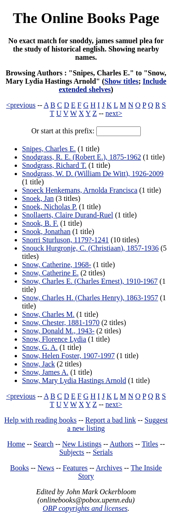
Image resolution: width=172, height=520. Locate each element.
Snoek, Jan (38, 198)
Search (43, 444)
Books (19, 468)
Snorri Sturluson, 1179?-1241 (65, 240)
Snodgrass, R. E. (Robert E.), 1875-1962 (81, 157)
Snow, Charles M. (48, 314)
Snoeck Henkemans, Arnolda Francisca (79, 190)
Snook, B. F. (40, 223)
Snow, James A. (45, 372)
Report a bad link (110, 420)
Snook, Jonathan (46, 231)
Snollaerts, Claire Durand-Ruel (67, 215)
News (46, 468)
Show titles (122, 81)
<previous (20, 105)
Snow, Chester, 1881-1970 (61, 322)
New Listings (81, 444)
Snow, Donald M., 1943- (58, 331)
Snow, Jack (38, 364)
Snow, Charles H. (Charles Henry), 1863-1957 (90, 298)
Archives (109, 468)
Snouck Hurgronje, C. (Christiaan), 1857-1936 (90, 248)
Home (16, 444)
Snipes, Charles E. (49, 149)
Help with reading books (40, 420)
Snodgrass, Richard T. (54, 165)
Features (75, 468)
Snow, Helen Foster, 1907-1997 (68, 356)
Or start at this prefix (61, 131)
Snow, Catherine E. (50, 273)
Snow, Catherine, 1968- (56, 265)
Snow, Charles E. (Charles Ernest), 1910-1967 (90, 281)
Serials (103, 452)
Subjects (71, 452)
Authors (121, 444)
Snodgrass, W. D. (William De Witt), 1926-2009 (93, 173)
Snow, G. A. (40, 347)
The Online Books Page (86, 18)
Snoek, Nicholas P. (49, 207)
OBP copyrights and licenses (85, 508)
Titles (150, 444)
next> (113, 113)
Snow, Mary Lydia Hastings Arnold (74, 380)
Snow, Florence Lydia (54, 339)
